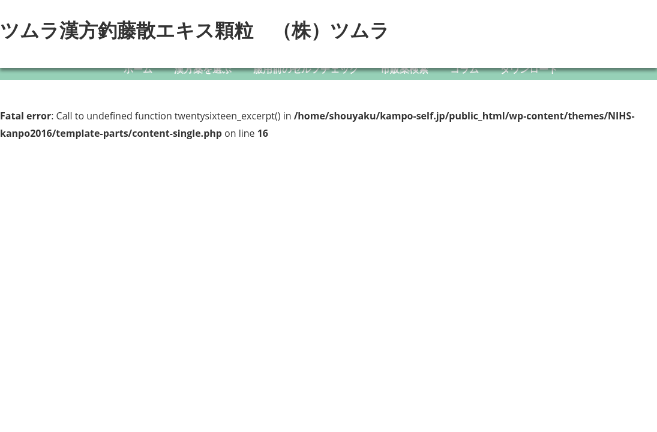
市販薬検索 (404, 69)
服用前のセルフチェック (306, 69)
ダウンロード (529, 69)
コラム (464, 69)
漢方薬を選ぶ (203, 69)
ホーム (138, 69)
